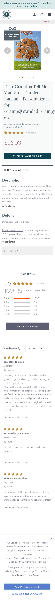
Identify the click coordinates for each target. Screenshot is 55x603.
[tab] (27, 170)
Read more (9, 206)
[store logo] (6, 14)
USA (47, 21)
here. (35, 6)
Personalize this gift (28, 156)
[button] (7, 51)
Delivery (11, 251)
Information (16, 170)
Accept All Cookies (27, 586)
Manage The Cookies (27, 594)
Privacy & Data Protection (29, 575)
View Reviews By (12, 348)
